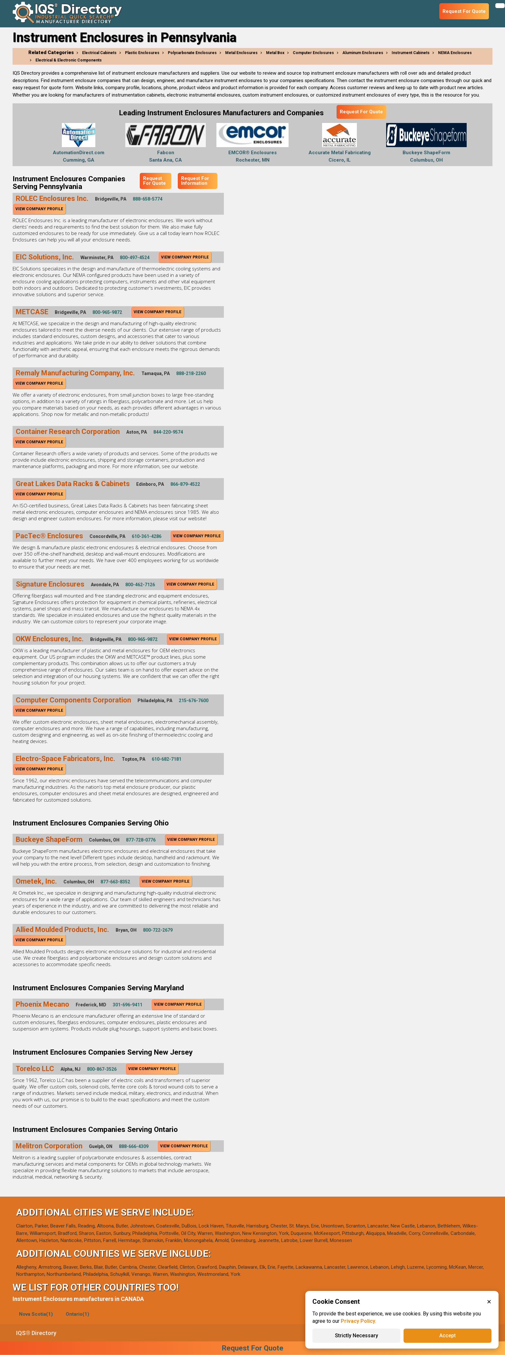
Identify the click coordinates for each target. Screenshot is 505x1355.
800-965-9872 (107, 312)
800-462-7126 (140, 584)
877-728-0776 (141, 839)
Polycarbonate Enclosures (192, 53)
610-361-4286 (146, 536)
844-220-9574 (168, 432)
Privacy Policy (358, 1321)
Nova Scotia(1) (36, 1314)
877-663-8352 (115, 881)
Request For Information (195, 180)
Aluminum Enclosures (362, 53)
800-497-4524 (134, 257)
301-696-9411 (127, 1004)
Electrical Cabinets (99, 53)
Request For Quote (361, 112)
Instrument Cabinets (411, 53)
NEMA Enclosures (455, 53)
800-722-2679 (158, 930)
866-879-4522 (185, 484)
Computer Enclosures (313, 53)
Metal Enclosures (241, 53)
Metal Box (275, 53)
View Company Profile (39, 209)
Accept (447, 1335)
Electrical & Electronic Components (68, 60)
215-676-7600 (193, 700)
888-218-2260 (191, 373)
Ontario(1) (77, 1314)
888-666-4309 (133, 1146)
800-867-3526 (102, 1069)
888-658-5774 (147, 199)
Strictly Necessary (356, 1335)
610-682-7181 (166, 759)
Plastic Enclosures (142, 53)
